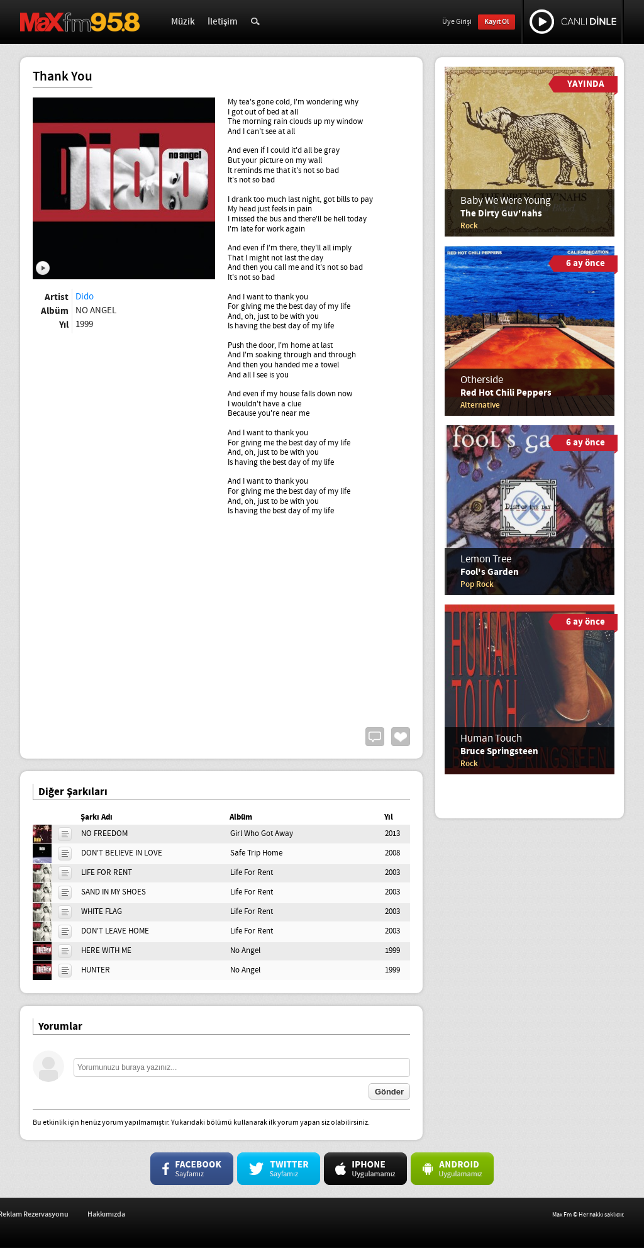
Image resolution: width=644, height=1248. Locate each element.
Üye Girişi (457, 22)
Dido (84, 297)
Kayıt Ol (496, 21)
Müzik (183, 22)
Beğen (400, 736)
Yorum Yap (374, 736)
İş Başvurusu (82, 1214)
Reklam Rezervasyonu (156, 1214)
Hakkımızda (229, 1214)
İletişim (223, 22)
